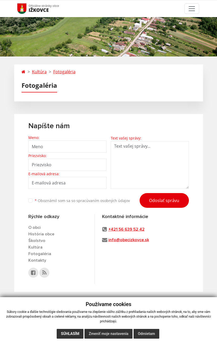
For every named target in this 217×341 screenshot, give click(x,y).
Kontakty (37, 260)
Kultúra (39, 72)
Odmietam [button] (146, 334)
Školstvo (36, 241)
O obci (34, 227)
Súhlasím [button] (70, 334)
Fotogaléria (64, 72)
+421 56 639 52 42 (126, 229)
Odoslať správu (164, 200)
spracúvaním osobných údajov (103, 200)
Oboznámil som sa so (82, 200)
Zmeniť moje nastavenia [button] (108, 334)
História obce (41, 234)
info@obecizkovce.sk (128, 240)
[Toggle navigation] (191, 8)
